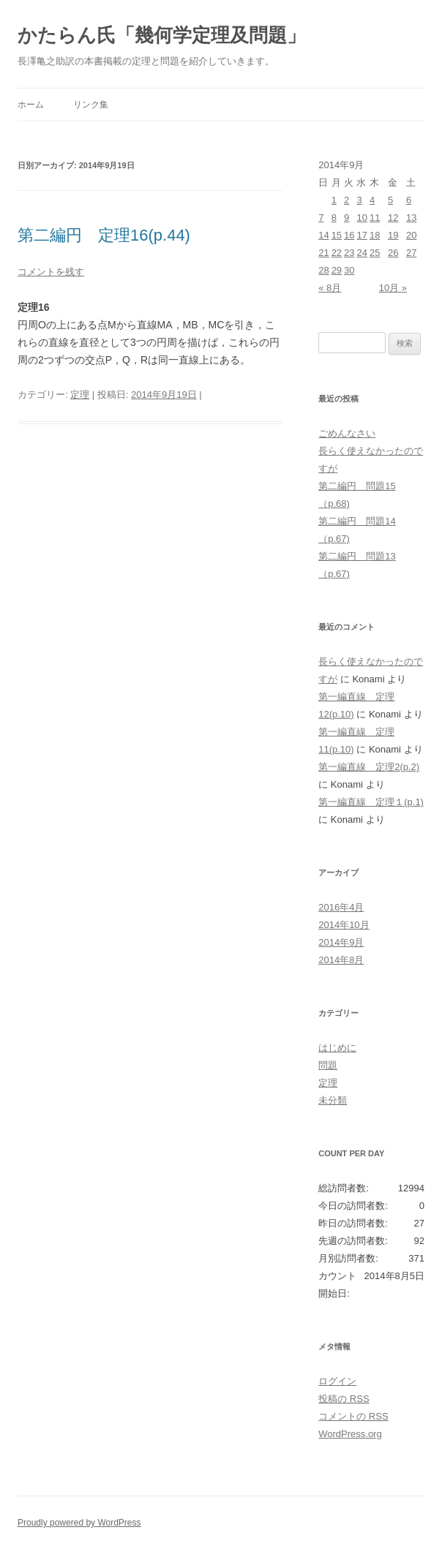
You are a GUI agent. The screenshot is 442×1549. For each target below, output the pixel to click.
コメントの (353, 1416)
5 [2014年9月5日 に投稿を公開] (390, 200)
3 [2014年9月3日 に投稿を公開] (359, 200)
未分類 (332, 1100)
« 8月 (329, 287)
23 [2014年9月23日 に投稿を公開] (349, 252)
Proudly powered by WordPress (79, 1523)
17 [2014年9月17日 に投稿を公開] (361, 235)
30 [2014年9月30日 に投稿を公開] (349, 270)
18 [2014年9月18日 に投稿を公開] (375, 235)
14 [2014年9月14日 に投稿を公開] (323, 235)
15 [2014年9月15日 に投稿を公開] (337, 235)
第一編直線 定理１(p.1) (371, 801)
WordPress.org (349, 1433)
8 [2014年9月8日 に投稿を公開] (334, 217)
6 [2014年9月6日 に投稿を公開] (408, 200)
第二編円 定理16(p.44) (104, 235)
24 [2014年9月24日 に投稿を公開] (361, 252)
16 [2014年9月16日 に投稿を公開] (349, 235)
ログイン (337, 1381)
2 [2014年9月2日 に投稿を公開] (346, 200)
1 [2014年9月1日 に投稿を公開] (334, 200)
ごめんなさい (346, 433)
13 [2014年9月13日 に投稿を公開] (411, 217)
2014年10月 (343, 924)
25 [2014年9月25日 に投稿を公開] (375, 252)
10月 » (393, 287)
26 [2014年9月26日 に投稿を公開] (393, 252)
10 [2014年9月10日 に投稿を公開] (361, 217)
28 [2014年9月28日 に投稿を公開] (323, 270)
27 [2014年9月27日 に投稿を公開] (411, 252)
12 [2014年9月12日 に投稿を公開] (393, 217)
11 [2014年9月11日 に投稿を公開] (375, 217)
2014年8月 (341, 959)
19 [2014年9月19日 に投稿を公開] (393, 235)
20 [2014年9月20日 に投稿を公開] (411, 235)
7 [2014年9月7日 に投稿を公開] (320, 217)
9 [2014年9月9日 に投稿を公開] (346, 217)
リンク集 (90, 104)
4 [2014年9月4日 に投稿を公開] (372, 200)
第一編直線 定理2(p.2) (368, 766)
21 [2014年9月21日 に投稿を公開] (323, 252)
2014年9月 (341, 942)
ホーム (31, 104)
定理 (79, 394)
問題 (327, 1065)
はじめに (337, 1047)
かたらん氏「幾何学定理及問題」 (162, 35)
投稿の (343, 1398)
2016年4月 (341, 907)
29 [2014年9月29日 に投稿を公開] (337, 270)
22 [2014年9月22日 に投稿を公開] (337, 252)
